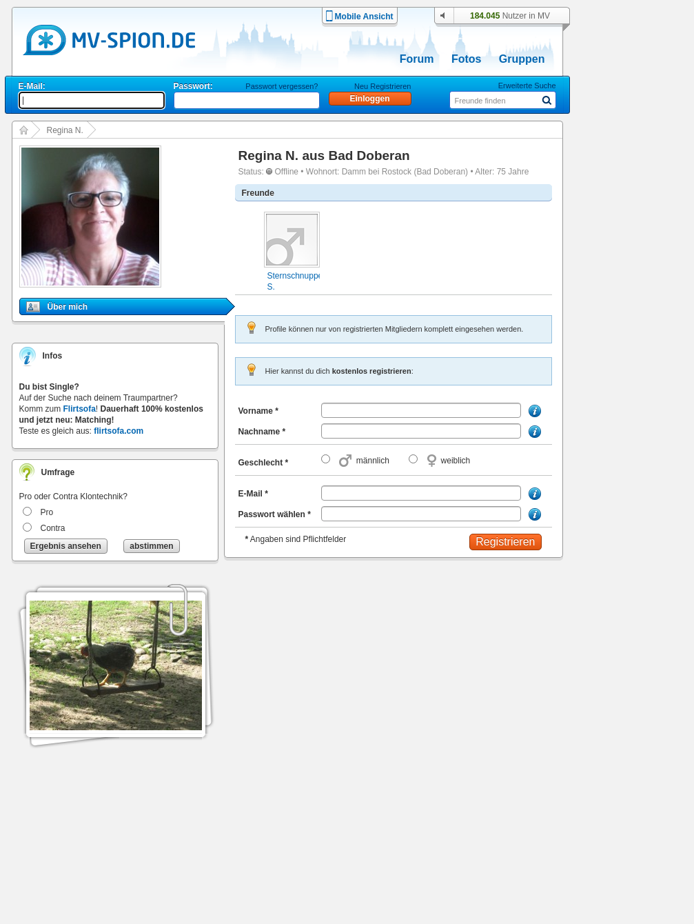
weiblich (456, 460)
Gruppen (522, 59)
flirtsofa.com (118, 431)
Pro (47, 512)
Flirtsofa (79, 409)
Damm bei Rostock (376, 172)
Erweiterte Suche (527, 85)
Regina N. (65, 130)
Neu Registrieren (382, 86)
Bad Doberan (368, 155)
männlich (372, 460)
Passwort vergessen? (281, 86)
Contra (53, 528)
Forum (417, 59)
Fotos (466, 59)
